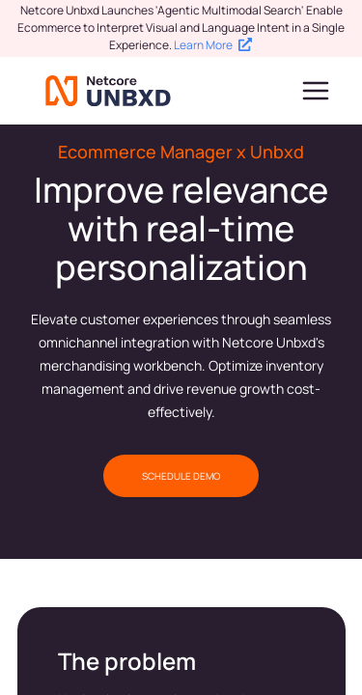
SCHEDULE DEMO (181, 476)
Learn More (213, 45)
